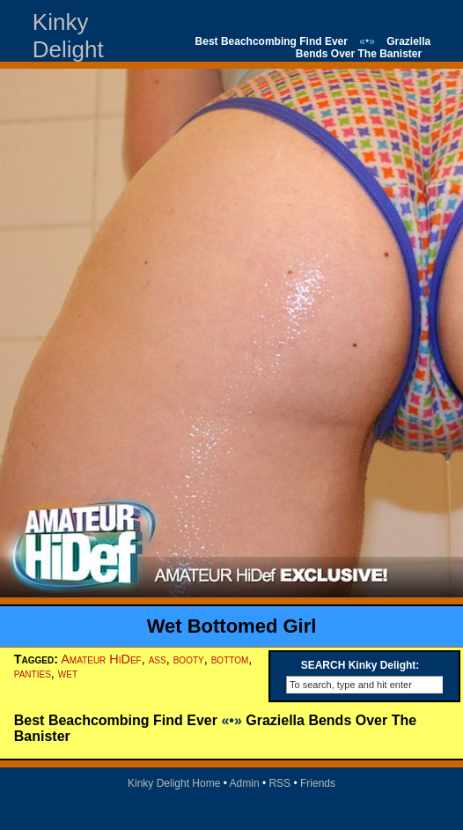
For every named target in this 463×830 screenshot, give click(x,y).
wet (67, 673)
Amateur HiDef (101, 659)
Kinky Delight (68, 36)
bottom (230, 659)
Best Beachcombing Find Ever (271, 41)
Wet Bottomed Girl (232, 626)
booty (188, 659)
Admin (245, 783)
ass (157, 659)
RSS (279, 783)
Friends (317, 783)
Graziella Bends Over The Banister (363, 47)
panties (32, 673)
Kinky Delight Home (174, 783)
